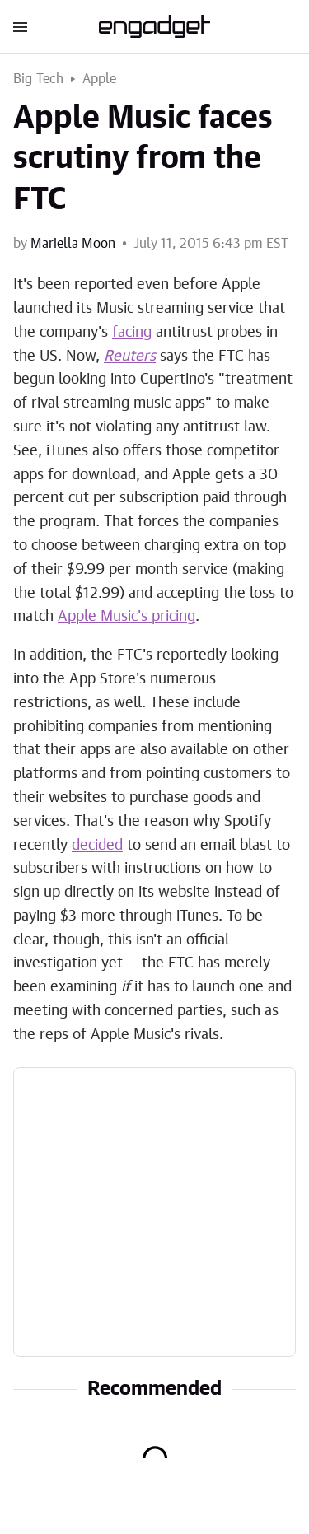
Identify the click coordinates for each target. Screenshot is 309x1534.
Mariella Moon (72, 243)
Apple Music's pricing (126, 616)
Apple (99, 79)
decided (97, 845)
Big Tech (38, 79)
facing (132, 332)
